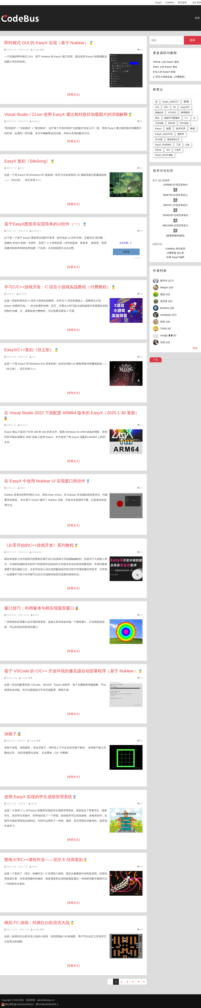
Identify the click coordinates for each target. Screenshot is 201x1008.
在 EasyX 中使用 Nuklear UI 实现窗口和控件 (44, 481)
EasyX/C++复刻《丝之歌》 (29, 349)
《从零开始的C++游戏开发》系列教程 (39, 545)
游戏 (186, 101)
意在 (21, 1000)
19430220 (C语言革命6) (175, 215)
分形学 (178, 150)
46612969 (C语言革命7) (175, 225)
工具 (178, 144)
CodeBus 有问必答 (175, 248)
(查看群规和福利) (175, 235)
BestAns (36, 121)
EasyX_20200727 (170, 102)
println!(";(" (37, 231)
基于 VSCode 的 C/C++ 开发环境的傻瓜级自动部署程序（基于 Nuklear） (71, 671)
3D (156, 102)
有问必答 (182, 2)
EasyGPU (185, 107)
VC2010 (172, 112)
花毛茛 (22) (166, 301)
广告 (155, 359)
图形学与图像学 (172, 118)
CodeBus (169, 2)
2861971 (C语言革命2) (175, 205)
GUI (168, 150)
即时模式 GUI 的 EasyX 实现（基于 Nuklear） (46, 42)
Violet (34, 866)
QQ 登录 (196, 2)
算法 (157, 118)
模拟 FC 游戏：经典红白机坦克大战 (37, 922)
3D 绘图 (158, 139)
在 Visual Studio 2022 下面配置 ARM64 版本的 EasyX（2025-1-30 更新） (71, 412)
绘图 (168, 128)
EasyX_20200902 (163, 145)
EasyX (158, 2)
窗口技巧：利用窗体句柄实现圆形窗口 (39, 608)
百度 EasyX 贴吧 (175, 257)
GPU (166, 107)
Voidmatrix (37, 552)
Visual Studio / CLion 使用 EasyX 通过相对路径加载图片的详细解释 (66, 114)
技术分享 (180, 128)
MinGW (171, 123)
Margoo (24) (166, 287)
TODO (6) (165, 328)
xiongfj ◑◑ (38, 49)
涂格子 (10, 734)
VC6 (157, 107)
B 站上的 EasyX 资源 (164, 71)
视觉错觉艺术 (173, 139)
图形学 (181, 134)
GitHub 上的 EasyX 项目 (166, 61)
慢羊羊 (36, 615)
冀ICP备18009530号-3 (47, 1004)
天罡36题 (159, 123)
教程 (192, 128)
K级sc (23, 488)
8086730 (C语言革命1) (175, 195)
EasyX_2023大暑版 (164, 155)
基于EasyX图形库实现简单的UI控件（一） (43, 224)
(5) (140, 929)
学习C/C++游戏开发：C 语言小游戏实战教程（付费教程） (57, 287)
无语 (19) (165, 342)
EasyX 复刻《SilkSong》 (27, 161)
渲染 (187, 145)
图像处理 (159, 112)
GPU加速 (184, 123)
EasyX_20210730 (164, 134)
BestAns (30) (167, 308)
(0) (140, 49)
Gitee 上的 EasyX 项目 (165, 66)
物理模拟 (185, 112)
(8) (140, 803)
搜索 (192, 40)
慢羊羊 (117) (167, 280)
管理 (197, 18)
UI (194, 118)
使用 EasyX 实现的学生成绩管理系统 (38, 796)
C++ (187, 118)
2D (174, 107)
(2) (140, 488)
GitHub (158, 150)
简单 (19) (165, 321)
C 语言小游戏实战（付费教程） (170, 76)
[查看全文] (73, 94)
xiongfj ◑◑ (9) (168, 335)
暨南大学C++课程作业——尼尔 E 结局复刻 (43, 859)
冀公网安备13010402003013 (19, 1004)
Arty (22, 168)
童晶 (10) (165, 294)
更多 (195, 348)
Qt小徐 (34, 803)
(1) (140, 425)
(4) (140, 552)
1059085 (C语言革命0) (175, 184)
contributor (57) (168, 315)
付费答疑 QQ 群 (175, 252)
